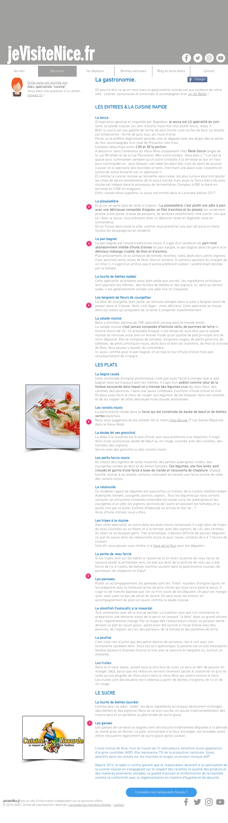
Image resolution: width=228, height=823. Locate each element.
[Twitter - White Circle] (197, 58)
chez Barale (179, 420)
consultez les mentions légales (89, 805)
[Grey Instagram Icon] (209, 802)
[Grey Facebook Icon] (186, 802)
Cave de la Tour (164, 546)
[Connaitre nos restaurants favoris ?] (161, 792)
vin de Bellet (197, 94)
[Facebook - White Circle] (186, 58)
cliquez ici (35, 95)
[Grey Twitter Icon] (197, 802)
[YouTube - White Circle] (220, 58)
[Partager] (197, 79)
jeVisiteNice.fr (50, 54)
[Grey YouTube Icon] (220, 802)
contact (119, 805)
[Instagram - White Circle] (209, 58)
